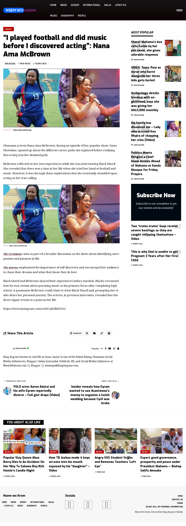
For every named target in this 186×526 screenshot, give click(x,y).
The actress (11, 268)
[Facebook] (104, 350)
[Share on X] (84, 334)
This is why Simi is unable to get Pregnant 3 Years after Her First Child (155, 253)
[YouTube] (108, 350)
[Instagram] (113, 350)
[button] (170, 10)
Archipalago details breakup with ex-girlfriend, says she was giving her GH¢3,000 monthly (145, 99)
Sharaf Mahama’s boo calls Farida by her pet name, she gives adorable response (146, 46)
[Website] (99, 350)
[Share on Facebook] (73, 334)
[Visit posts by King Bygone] (7, 350)
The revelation (14, 254)
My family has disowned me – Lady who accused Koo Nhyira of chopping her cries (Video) (145, 128)
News (9, 29)
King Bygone (12, 64)
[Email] (92, 334)
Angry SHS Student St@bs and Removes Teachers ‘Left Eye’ (115, 463)
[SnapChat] (118, 350)
